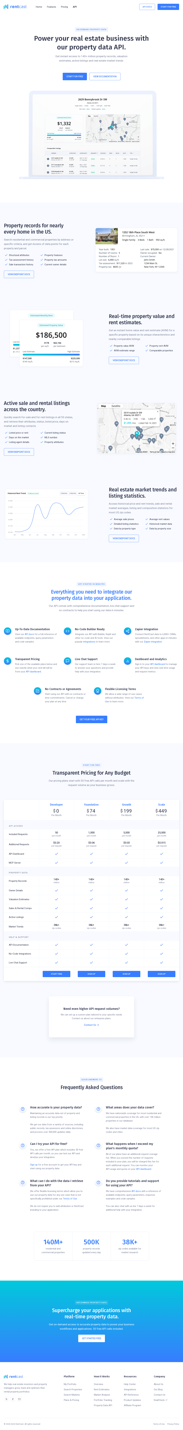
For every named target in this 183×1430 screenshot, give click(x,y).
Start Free (56, 974)
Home (39, 6)
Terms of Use (70, 1198)
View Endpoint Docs (19, 274)
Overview (98, 1384)
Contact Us (159, 1394)
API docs (29, 634)
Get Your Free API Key (92, 719)
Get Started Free (91, 1341)
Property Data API (103, 1405)
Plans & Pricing (71, 1400)
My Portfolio (70, 1384)
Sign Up (91, 974)
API (75, 6)
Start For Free (168, 7)
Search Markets (72, 1394)
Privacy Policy (173, 1424)
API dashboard (33, 671)
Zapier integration (153, 641)
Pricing (64, 6)
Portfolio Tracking (103, 1400)
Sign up (34, 1164)
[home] (15, 7)
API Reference (131, 1394)
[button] (52, 7)
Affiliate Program (132, 1405)
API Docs (147, 7)
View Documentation (105, 76)
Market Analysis (102, 1394)
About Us (158, 1384)
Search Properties (73, 1389)
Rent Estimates (101, 1389)
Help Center (130, 1384)
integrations (89, 641)
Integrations (130, 1389)
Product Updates (132, 1400)
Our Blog (158, 1389)
